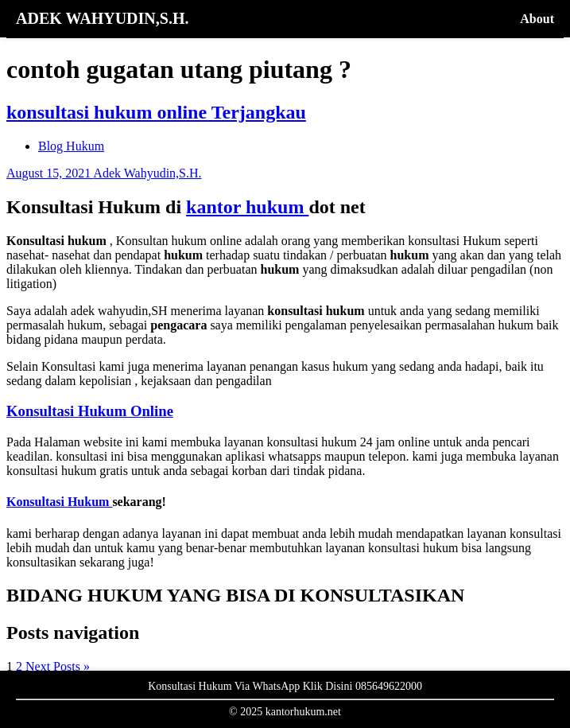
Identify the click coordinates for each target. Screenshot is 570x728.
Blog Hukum (71, 146)
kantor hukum (247, 207)
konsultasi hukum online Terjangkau (156, 112)
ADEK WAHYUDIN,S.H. (102, 18)
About (537, 18)
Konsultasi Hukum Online (89, 411)
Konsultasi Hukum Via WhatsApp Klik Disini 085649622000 (285, 686)
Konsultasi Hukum (59, 501)
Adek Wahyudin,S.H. (147, 173)
